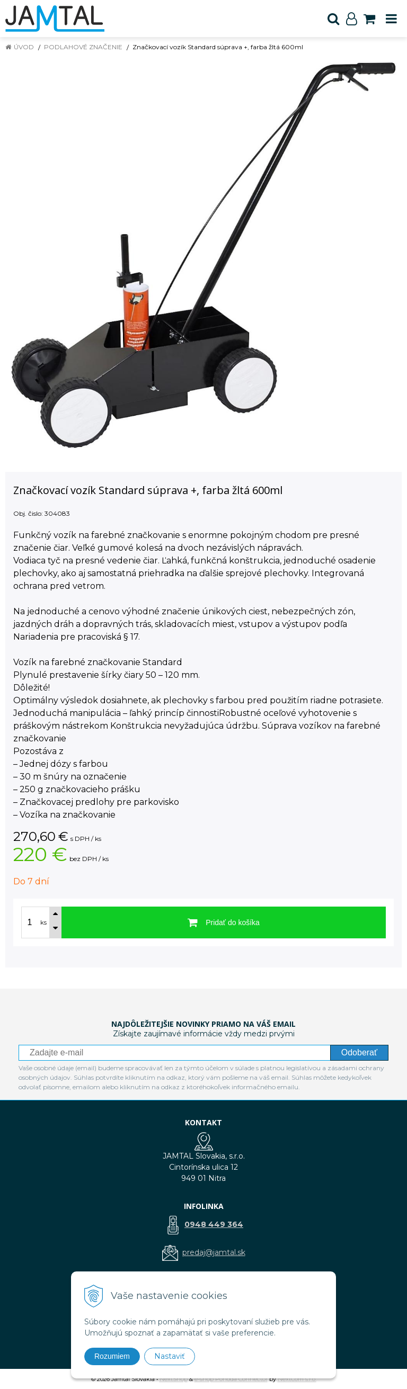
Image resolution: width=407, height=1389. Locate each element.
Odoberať (359, 1052)
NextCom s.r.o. (297, 1379)
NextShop (174, 1379)
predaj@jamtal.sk (213, 1252)
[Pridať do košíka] (223, 922)
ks (43, 922)
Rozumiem (112, 1356)
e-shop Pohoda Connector (231, 1379)
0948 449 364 (213, 1224)
